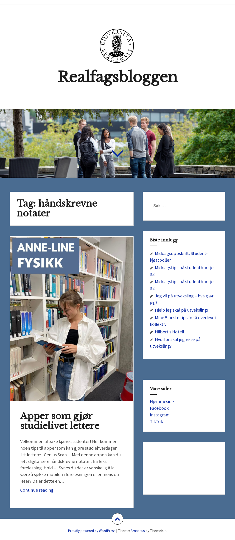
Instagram (160, 415)
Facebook (159, 408)
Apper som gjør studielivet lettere (59, 421)
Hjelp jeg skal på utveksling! (181, 310)
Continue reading (46, 491)
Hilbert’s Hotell (169, 332)
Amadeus (138, 530)
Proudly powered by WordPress (91, 530)
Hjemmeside (162, 401)
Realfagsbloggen (117, 77)
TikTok (156, 421)
